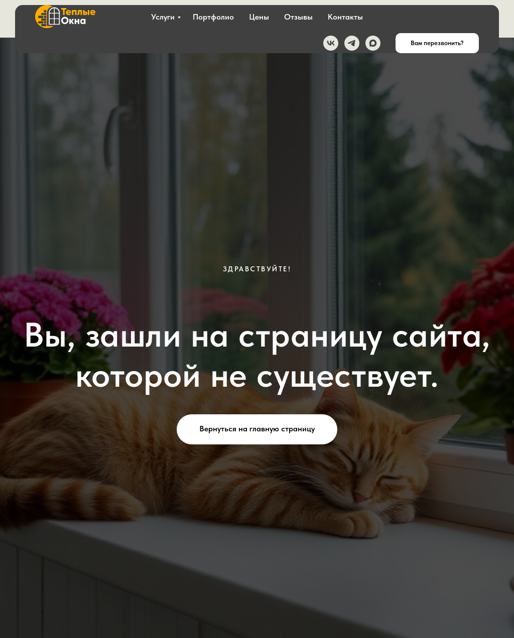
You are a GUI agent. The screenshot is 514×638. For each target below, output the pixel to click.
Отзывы (298, 17)
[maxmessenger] (372, 43)
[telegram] (351, 43)
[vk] (330, 43)
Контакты (345, 17)
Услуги (163, 17)
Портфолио (213, 17)
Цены (259, 17)
